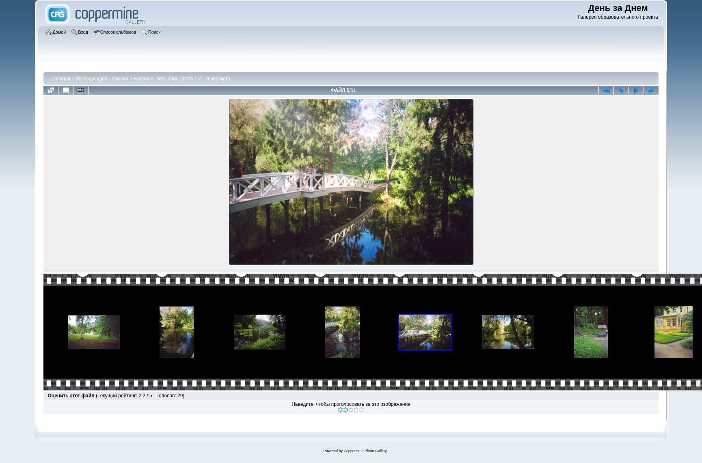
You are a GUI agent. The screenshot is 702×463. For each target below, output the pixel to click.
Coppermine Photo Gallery (365, 451)
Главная (61, 78)
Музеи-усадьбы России (102, 78)
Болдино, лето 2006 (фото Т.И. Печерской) (182, 78)
